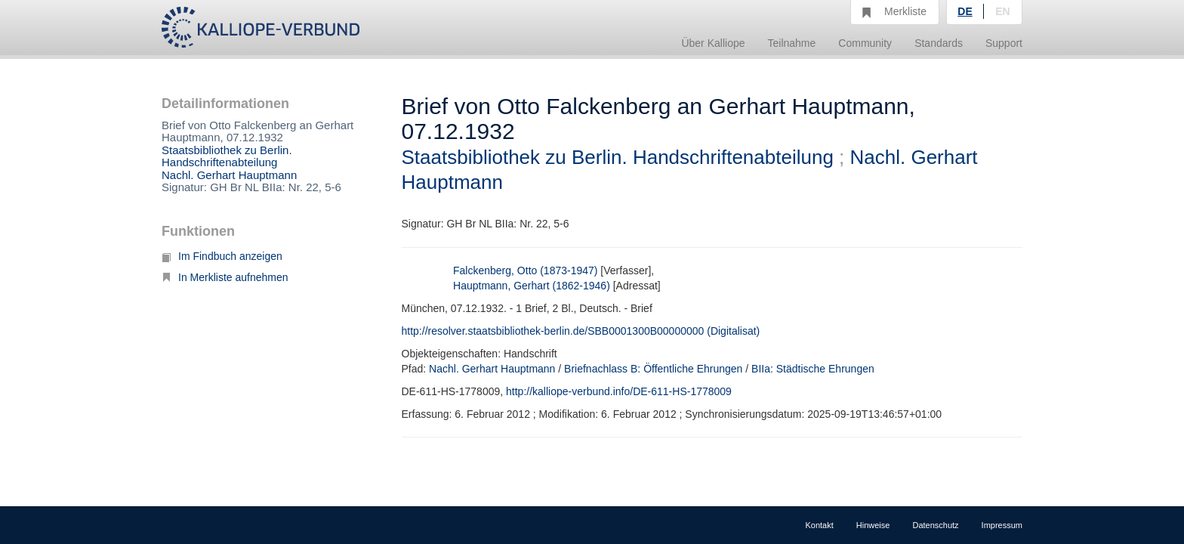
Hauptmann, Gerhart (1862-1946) (531, 286)
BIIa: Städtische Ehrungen (812, 369)
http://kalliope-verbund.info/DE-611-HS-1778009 (619, 391)
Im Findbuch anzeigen (222, 256)
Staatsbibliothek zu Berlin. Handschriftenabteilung (227, 156)
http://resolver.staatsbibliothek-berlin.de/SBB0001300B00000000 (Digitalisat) (581, 331)
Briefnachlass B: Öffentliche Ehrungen (653, 369)
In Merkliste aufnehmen (225, 277)
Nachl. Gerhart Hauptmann (229, 174)
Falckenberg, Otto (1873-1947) (525, 270)
